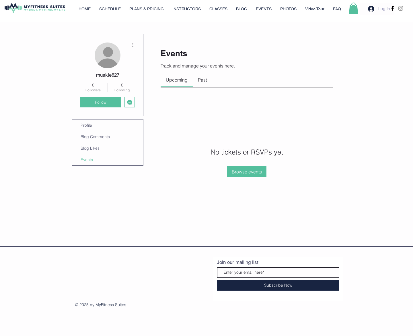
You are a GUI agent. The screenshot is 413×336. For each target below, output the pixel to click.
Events (87, 159)
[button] (353, 8)
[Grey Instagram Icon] (401, 8)
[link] (177, 80)
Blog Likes (90, 148)
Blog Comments (95, 136)
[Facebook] (392, 8)
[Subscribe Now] (278, 285)
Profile (86, 125)
